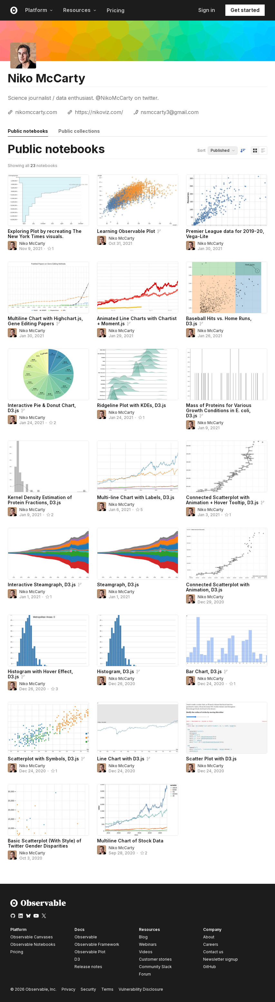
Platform (39, 10)
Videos (145, 951)
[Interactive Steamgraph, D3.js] (48, 553)
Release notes (88, 966)
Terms (107, 989)
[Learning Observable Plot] (137, 200)
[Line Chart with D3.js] (137, 728)
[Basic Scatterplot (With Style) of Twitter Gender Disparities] (48, 810)
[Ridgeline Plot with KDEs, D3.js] (137, 374)
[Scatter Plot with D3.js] (226, 728)
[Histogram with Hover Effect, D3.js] (48, 640)
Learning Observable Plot (126, 231)
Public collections (79, 131)
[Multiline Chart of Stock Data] (137, 810)
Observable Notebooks (32, 944)
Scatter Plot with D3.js (211, 758)
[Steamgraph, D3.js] (137, 553)
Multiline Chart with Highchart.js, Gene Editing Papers (45, 321)
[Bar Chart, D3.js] (226, 640)
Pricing (115, 10)
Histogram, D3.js (115, 671)
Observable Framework (96, 944)
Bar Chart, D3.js (204, 671)
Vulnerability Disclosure (141, 989)
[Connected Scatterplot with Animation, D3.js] (226, 553)
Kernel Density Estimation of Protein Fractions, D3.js (40, 500)
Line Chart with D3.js (120, 758)
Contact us (213, 952)
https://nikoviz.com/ (99, 112)
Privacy (68, 989)
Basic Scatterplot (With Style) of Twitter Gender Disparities (44, 843)
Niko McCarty (32, 243)
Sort (201, 150)
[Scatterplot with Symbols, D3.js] (48, 728)
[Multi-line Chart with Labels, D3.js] (137, 466)
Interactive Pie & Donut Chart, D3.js (42, 407)
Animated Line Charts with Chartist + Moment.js (137, 321)
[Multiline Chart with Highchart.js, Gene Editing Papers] (48, 287)
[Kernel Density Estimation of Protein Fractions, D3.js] (48, 466)
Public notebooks (28, 131)
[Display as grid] (255, 150)
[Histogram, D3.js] (137, 640)
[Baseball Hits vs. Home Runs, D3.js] (226, 287)
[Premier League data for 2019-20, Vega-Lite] (226, 200)
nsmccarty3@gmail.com (170, 112)
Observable (85, 936)
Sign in (206, 10)
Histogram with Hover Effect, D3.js (40, 674)
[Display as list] (263, 150)
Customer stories (155, 959)
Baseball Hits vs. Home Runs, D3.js (218, 321)
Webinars (148, 944)
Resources (79, 10)
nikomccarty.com (36, 112)
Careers (210, 944)
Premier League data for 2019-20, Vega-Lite (225, 233)
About (208, 936)
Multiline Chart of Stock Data (130, 840)
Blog (143, 936)
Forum (145, 974)
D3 (77, 959)
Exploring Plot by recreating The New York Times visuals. (45, 233)
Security (88, 989)
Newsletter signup (220, 959)
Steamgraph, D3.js (118, 584)
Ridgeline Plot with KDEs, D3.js (131, 405)
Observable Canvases (31, 936)
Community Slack (155, 966)
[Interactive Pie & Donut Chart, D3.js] (48, 374)
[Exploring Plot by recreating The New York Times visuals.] (48, 200)
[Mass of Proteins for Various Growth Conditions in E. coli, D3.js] (226, 374)
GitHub (209, 966)
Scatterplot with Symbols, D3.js (43, 758)
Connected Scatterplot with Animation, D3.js (218, 587)
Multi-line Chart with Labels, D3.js (135, 497)
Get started (245, 10)
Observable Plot (89, 951)
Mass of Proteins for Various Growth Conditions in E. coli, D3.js (218, 410)
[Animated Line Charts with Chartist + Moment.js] (137, 287)
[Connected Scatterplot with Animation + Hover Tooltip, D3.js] (226, 466)
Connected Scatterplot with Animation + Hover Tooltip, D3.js (222, 500)
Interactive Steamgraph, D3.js (42, 584)
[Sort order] (242, 150)
